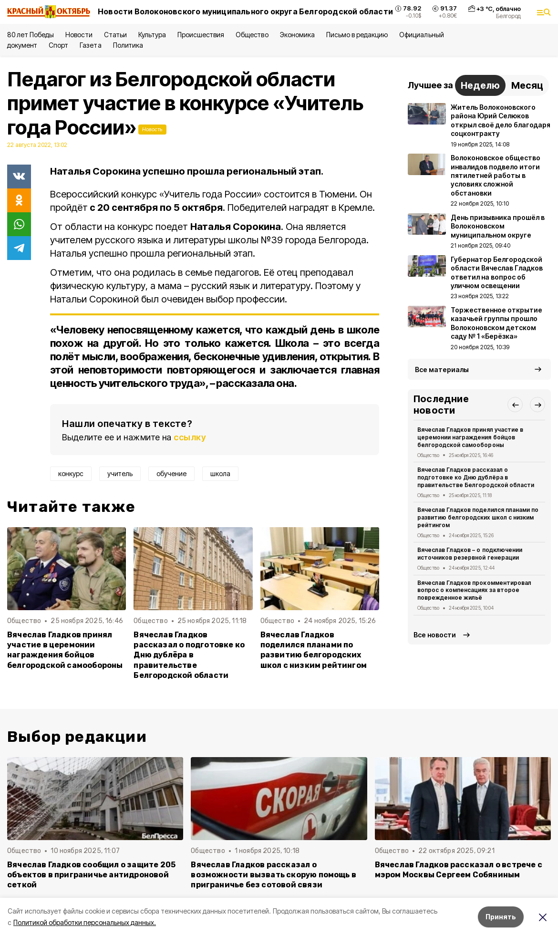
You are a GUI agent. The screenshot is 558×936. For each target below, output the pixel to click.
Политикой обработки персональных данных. (84, 922)
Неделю (480, 85)
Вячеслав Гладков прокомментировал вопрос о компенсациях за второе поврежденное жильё (474, 590)
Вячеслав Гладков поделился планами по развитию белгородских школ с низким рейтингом (313, 649)
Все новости (434, 635)
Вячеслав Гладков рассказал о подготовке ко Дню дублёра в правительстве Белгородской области (189, 654)
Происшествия (200, 35)
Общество (252, 35)
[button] (515, 404)
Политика (128, 45)
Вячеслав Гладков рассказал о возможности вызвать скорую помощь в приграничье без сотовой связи (273, 874)
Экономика (297, 35)
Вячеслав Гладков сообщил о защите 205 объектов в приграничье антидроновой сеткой (91, 874)
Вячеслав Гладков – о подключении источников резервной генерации (469, 553)
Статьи (115, 35)
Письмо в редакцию (357, 35)
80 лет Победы (30, 35)
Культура (152, 35)
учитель (120, 473)
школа (220, 473)
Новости (78, 35)
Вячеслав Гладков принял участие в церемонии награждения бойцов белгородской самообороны (65, 649)
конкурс (70, 473)
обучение (171, 473)
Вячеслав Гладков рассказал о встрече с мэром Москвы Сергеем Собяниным (458, 869)
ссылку (190, 437)
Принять (501, 917)
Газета (90, 45)
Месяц (527, 85)
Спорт (58, 45)
